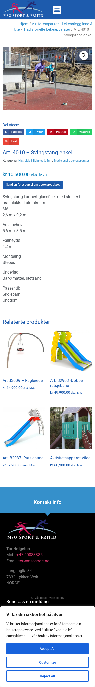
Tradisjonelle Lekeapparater (46, 29)
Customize (47, 662)
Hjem (23, 24)
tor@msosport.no (34, 560)
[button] (57, 10)
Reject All (47, 676)
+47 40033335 (29, 554)
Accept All (48, 649)
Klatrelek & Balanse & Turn (35, 160)
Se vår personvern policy (47, 598)
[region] (47, 646)
